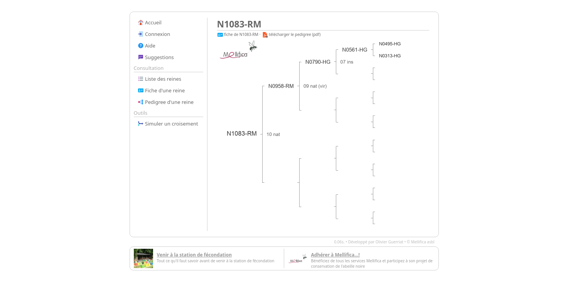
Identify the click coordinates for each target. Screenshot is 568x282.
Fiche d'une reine (161, 90)
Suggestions (156, 57)
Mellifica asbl (423, 242)
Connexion (154, 34)
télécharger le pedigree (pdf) (291, 34)
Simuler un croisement (168, 123)
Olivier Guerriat (389, 242)
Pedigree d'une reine (166, 102)
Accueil (150, 22)
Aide (146, 45)
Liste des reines (160, 78)
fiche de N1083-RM (237, 34)
